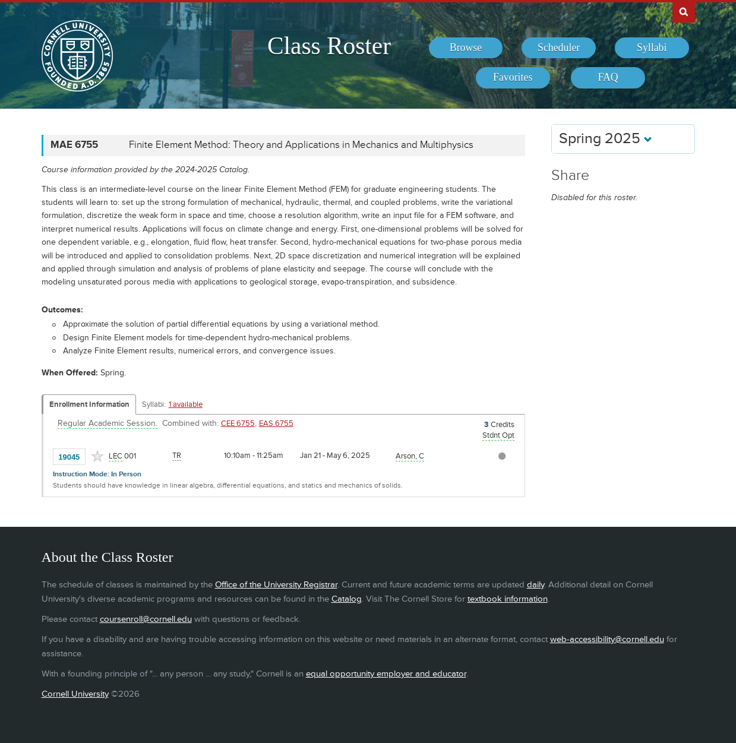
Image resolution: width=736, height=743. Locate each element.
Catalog (346, 599)
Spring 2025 (605, 138)
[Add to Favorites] (97, 456)
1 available (186, 404)
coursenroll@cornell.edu (146, 619)
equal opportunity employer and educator (386, 673)
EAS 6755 (276, 423)
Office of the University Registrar (276, 584)
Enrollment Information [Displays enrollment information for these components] (89, 404)
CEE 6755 (238, 423)
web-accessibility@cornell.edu (607, 639)
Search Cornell (683, 11)
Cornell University (75, 694)
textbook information (507, 599)
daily (535, 584)
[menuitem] (466, 48)
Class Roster (329, 45)
